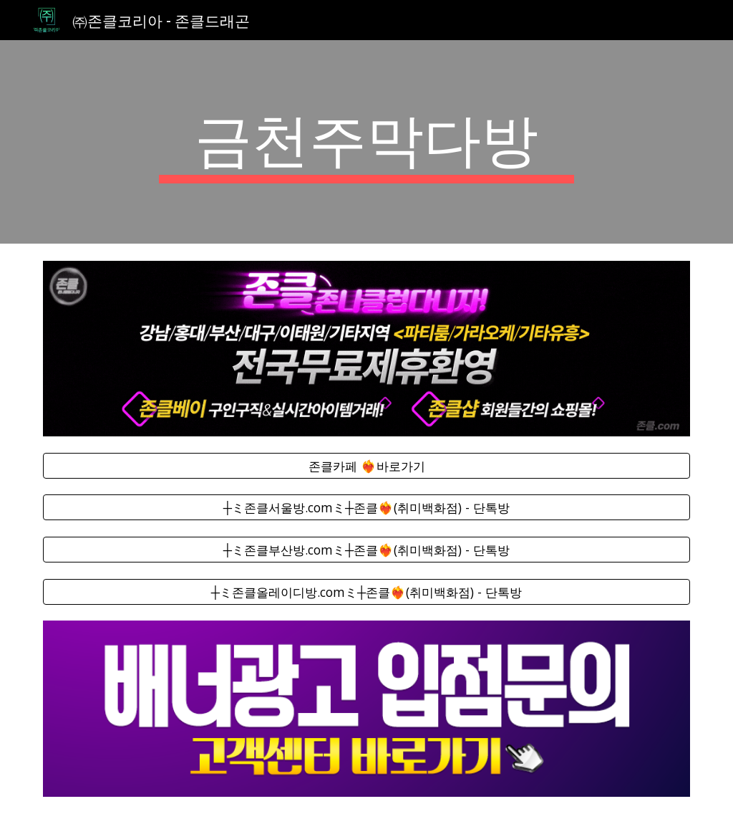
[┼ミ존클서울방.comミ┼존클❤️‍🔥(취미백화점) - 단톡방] (367, 507)
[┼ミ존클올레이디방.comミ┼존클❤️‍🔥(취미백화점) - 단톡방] (367, 591)
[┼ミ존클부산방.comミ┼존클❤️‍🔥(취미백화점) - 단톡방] (367, 550)
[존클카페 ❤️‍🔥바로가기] (367, 466)
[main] (366, 142)
